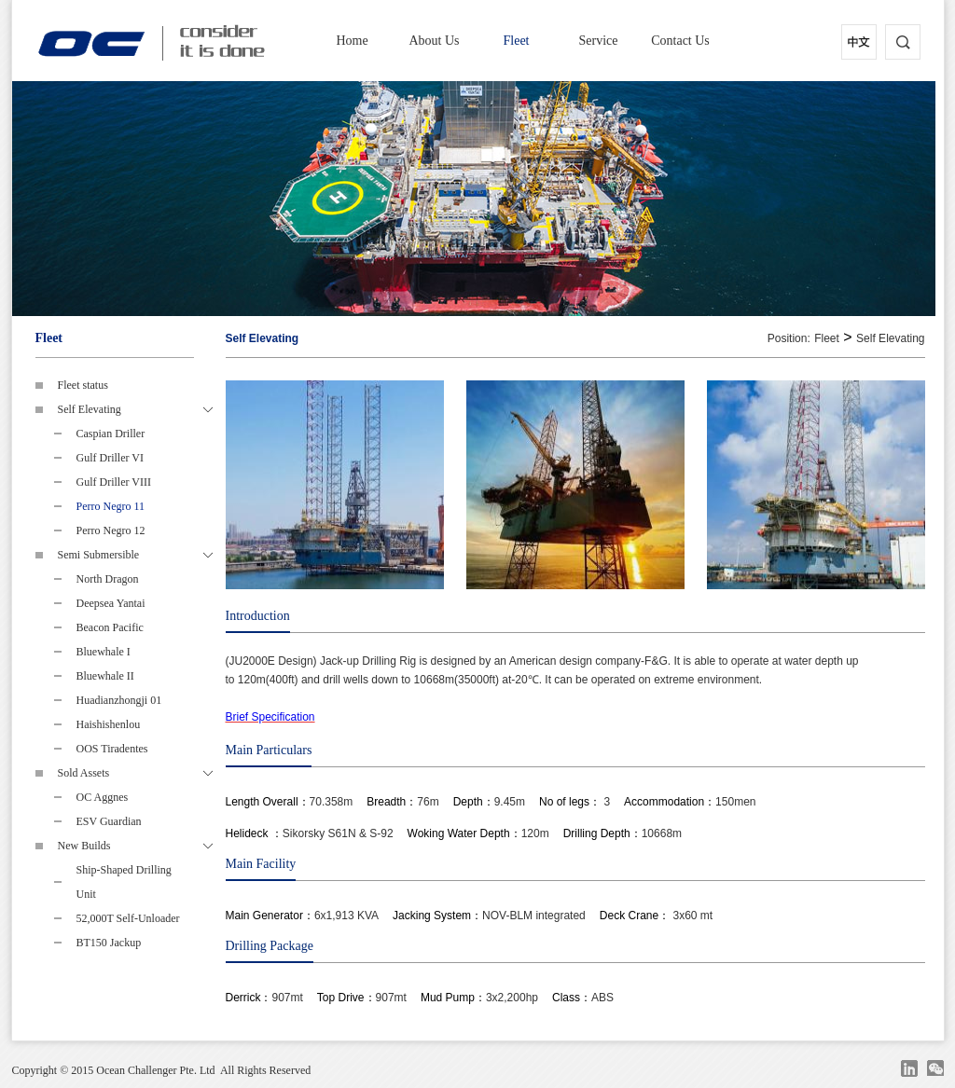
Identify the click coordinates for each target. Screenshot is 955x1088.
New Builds (135, 845)
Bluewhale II (105, 675)
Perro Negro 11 (110, 506)
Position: (789, 338)
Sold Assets (135, 773)
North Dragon (107, 578)
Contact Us (680, 41)
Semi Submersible (135, 555)
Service (598, 41)
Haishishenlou (108, 724)
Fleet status (83, 385)
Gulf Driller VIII (113, 482)
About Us (433, 41)
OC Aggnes (102, 797)
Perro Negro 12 (110, 530)
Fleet (517, 41)
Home (351, 41)
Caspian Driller (110, 433)
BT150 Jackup (109, 942)
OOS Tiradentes (112, 748)
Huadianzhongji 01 (119, 700)
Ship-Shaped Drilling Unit (124, 882)
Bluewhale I (103, 651)
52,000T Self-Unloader (128, 918)
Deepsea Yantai (110, 603)
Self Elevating (135, 409)
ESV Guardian (109, 821)
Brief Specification (270, 716)
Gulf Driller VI (110, 457)
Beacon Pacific (110, 627)
